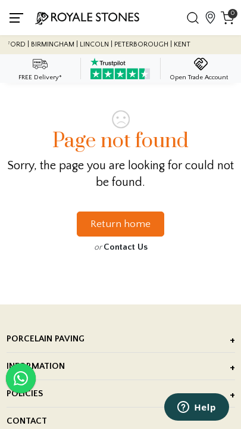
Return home (120, 224)
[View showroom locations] (210, 17)
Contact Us (126, 247)
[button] (192, 18)
